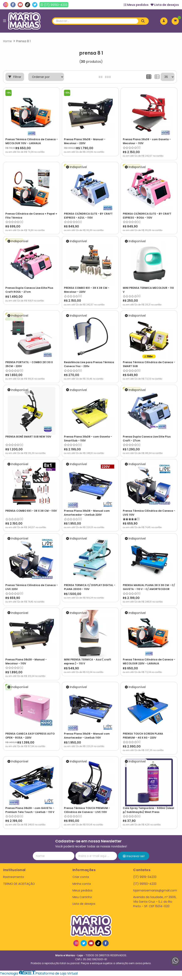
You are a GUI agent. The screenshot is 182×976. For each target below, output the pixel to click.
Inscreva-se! (134, 856)
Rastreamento (13, 877)
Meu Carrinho (82, 897)
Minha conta (82, 884)
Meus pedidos (136, 5)
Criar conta (81, 877)
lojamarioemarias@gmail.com (155, 890)
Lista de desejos (165, 5)
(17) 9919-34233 (144, 877)
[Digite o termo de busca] (95, 21)
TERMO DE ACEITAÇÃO (19, 884)
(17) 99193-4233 (144, 884)
